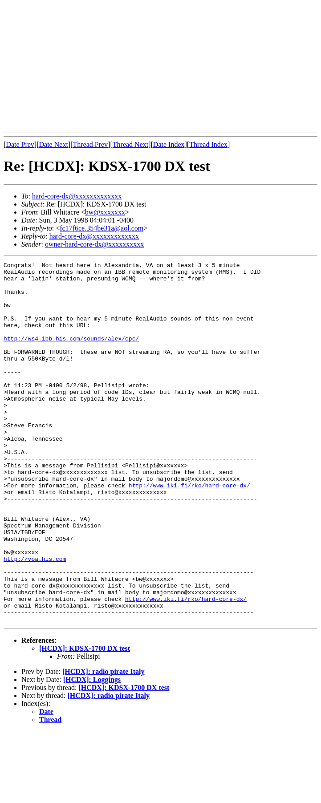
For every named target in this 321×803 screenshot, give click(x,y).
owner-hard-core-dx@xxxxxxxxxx (94, 244)
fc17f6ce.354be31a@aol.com (101, 228)
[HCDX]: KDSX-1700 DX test (84, 720)
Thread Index (208, 144)
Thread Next (130, 144)
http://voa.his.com (35, 619)
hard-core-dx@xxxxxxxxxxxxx (77, 196)
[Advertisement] (162, 66)
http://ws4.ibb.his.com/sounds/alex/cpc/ (71, 354)
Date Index (169, 144)
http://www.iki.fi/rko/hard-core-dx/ (189, 531)
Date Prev (20, 144)
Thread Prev (90, 144)
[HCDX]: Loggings (92, 751)
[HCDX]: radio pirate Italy (103, 743)
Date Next (53, 144)
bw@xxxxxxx (105, 212)
